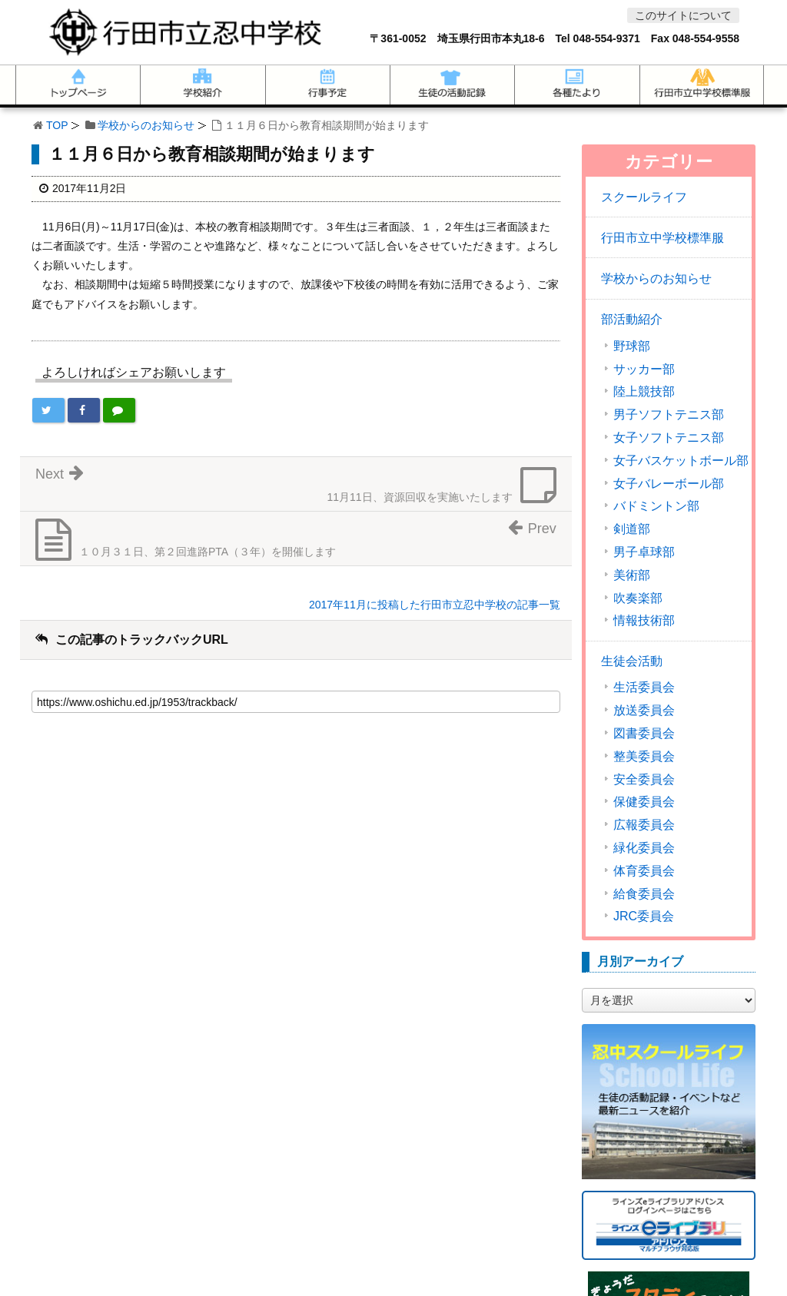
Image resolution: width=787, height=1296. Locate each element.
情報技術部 (644, 621)
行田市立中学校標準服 (662, 237)
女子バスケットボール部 (681, 461)
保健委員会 (644, 802)
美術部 (631, 575)
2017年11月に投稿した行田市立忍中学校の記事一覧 (434, 604)
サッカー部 (644, 369)
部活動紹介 (631, 319)
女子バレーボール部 (668, 484)
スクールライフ (644, 197)
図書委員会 (644, 734)
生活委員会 (644, 687)
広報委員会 (644, 825)
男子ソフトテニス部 (668, 415)
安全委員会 (644, 780)
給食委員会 (644, 894)
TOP (57, 125)
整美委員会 (644, 757)
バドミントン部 (656, 506)
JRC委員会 (643, 916)
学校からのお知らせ (146, 125)
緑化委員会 (644, 848)
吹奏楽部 (637, 598)
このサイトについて (683, 15)
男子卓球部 (644, 552)
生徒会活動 (631, 661)
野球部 (631, 346)
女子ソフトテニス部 (668, 438)
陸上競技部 (644, 392)
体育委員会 (644, 871)
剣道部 (631, 529)
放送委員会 (644, 710)
